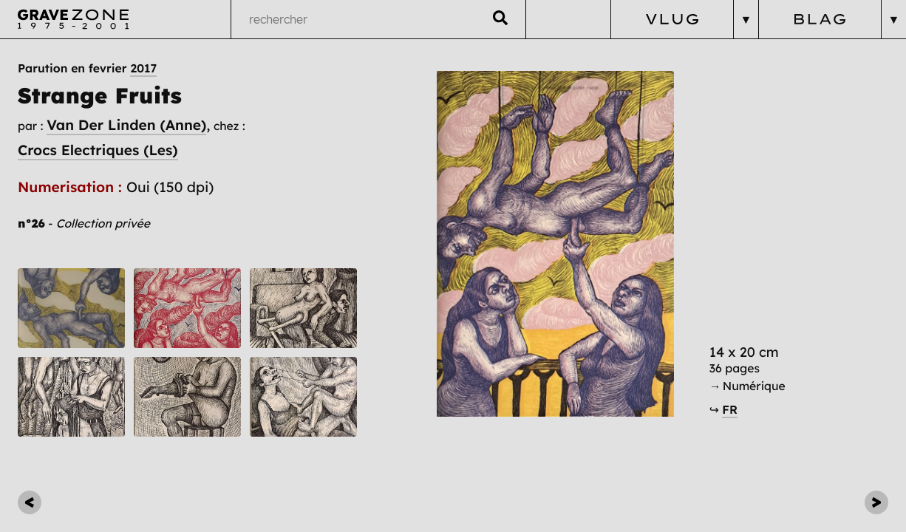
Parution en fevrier (87, 68)
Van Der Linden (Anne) (126, 125)
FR (730, 409)
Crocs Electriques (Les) (98, 150)
